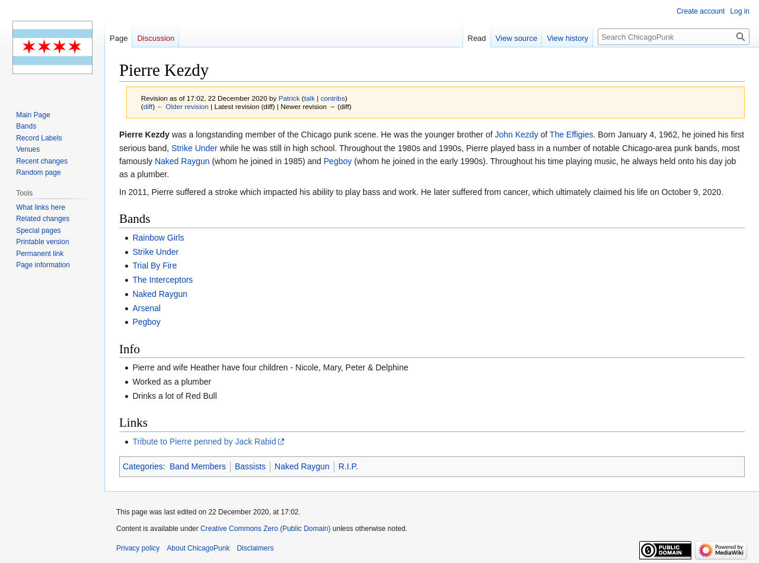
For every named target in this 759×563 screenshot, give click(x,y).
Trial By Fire (154, 265)
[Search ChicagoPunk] (674, 36)
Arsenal (146, 308)
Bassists (250, 466)
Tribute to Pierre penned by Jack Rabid (204, 441)
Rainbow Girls (158, 237)
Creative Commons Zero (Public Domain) (265, 528)
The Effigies (572, 134)
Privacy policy (138, 548)
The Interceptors (162, 279)
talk (309, 98)
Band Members (198, 466)
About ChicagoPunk (198, 548)
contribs (333, 98)
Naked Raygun (182, 161)
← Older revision (183, 106)
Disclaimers (255, 548)
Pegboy (338, 161)
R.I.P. (348, 466)
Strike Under (194, 148)
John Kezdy (516, 134)
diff (147, 106)
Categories (143, 466)
